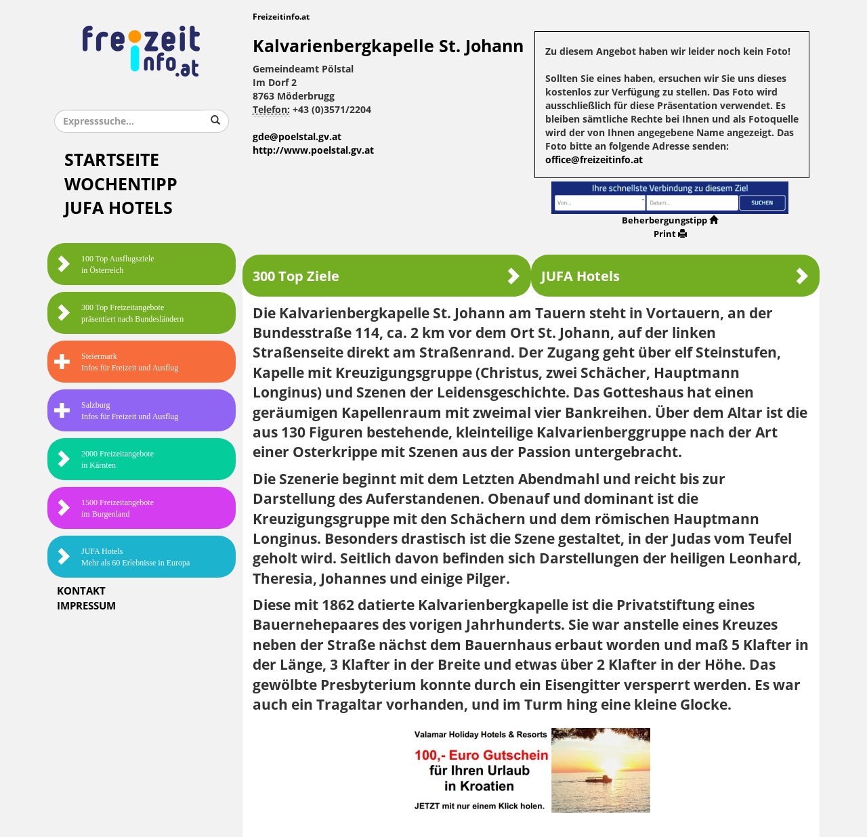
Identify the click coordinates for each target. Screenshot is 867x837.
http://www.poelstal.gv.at (313, 150)
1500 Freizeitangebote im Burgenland (104, 508)
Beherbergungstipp (670, 220)
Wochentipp (120, 184)
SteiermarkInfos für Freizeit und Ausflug (116, 361)
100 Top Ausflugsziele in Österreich (104, 264)
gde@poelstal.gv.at (297, 137)
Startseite (111, 160)
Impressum (86, 606)
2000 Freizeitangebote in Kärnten (104, 459)
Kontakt (81, 591)
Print (670, 234)
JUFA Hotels (118, 208)
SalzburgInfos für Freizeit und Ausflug (116, 410)
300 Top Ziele (387, 275)
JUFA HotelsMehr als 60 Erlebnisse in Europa (122, 556)
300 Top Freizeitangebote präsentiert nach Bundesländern (119, 313)
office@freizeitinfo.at (594, 160)
